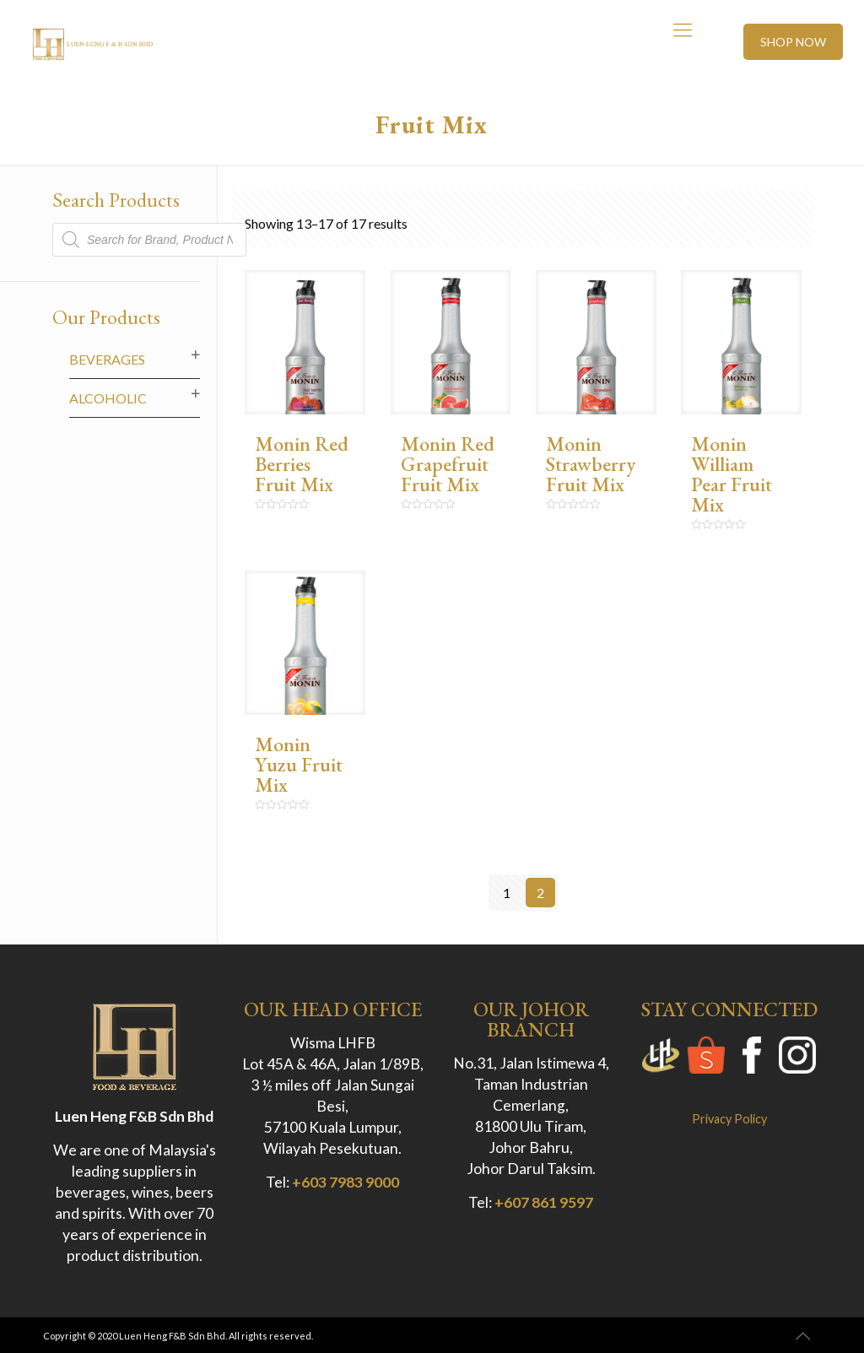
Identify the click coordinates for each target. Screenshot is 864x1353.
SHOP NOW (793, 42)
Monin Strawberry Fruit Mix (590, 463)
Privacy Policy (729, 1119)
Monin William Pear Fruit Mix (731, 473)
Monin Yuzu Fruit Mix (299, 764)
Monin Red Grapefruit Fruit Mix (447, 463)
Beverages (107, 359)
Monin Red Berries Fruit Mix (301, 463)
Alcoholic (108, 398)
